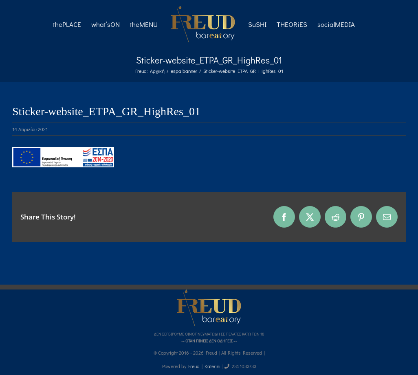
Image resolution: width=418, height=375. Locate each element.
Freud (194, 366)
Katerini (212, 366)
